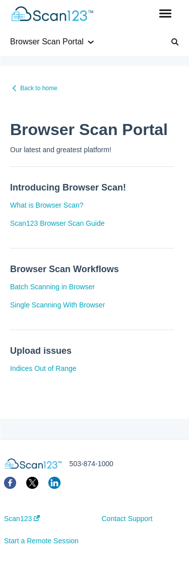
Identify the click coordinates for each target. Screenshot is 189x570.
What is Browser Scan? (47, 205)
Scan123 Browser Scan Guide (57, 223)
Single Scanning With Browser (57, 305)
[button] (165, 14)
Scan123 (22, 519)
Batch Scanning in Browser (52, 287)
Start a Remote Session (41, 541)
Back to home (38, 88)
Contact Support (127, 519)
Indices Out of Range (43, 368)
